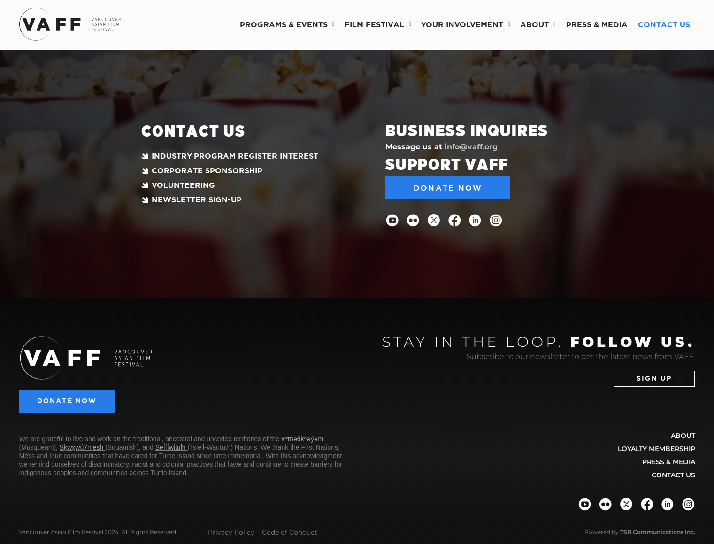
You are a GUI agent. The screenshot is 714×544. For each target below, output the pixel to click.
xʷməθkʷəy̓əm (302, 439)
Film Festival (378, 24)
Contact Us (664, 24)
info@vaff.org (471, 146)
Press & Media (597, 24)
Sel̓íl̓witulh (170, 448)
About (537, 24)
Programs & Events (287, 24)
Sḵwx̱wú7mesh (81, 448)
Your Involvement (465, 24)
